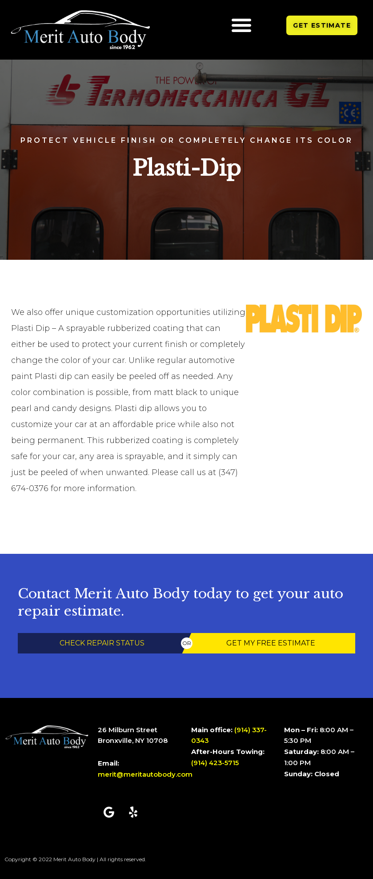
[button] (241, 25)
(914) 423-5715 (215, 762)
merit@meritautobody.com (145, 774)
